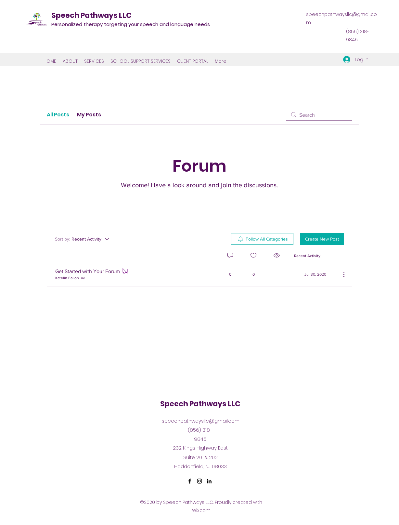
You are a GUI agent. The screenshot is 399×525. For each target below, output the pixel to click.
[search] (319, 115)
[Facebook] (190, 481)
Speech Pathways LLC (91, 15)
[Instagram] (199, 481)
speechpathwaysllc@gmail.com (200, 420)
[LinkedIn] (209, 481)
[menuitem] (262, 239)
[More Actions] (340, 274)
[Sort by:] (82, 239)
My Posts (89, 114)
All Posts (58, 114)
